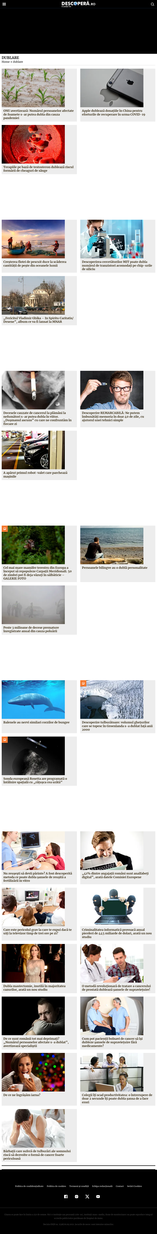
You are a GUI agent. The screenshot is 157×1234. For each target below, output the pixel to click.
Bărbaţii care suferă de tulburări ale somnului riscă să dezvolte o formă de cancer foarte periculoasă (37, 1154)
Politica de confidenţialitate (30, 1186)
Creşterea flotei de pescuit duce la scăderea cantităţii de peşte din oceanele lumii (34, 263)
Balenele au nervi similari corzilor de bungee (36, 722)
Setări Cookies (133, 1186)
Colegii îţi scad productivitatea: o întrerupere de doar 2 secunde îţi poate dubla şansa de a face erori (117, 1098)
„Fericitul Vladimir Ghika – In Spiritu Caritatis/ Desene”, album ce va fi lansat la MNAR (38, 320)
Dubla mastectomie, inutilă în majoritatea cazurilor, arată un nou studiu (34, 988)
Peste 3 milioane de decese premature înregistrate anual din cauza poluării (31, 629)
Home (5, 61)
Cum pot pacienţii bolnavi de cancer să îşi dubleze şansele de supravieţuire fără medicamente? (112, 1042)
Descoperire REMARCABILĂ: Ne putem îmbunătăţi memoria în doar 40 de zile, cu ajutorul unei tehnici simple (113, 416)
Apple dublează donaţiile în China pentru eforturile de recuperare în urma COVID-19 (113, 112)
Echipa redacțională (101, 1186)
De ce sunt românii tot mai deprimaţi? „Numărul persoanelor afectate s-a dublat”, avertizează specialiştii (39, 1042)
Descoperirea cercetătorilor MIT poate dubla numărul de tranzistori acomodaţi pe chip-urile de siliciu (117, 265)
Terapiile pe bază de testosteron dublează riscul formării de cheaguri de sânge (38, 169)
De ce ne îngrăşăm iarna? (21, 1095)
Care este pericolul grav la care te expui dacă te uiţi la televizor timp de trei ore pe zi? (37, 931)
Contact (118, 1186)
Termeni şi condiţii (78, 1186)
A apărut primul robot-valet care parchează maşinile (35, 474)
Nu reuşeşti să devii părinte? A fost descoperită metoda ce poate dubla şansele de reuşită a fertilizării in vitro (37, 877)
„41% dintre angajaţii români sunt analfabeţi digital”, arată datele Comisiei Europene (115, 875)
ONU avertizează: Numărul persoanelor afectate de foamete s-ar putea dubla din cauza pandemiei (38, 114)
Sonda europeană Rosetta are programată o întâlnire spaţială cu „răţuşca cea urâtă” (35, 780)
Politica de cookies (57, 1186)
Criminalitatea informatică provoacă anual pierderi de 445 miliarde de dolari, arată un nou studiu (116, 933)
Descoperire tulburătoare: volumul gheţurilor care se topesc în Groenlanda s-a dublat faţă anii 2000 (117, 725)
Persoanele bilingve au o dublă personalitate (115, 568)
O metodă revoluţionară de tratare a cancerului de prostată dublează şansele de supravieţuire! (116, 988)
